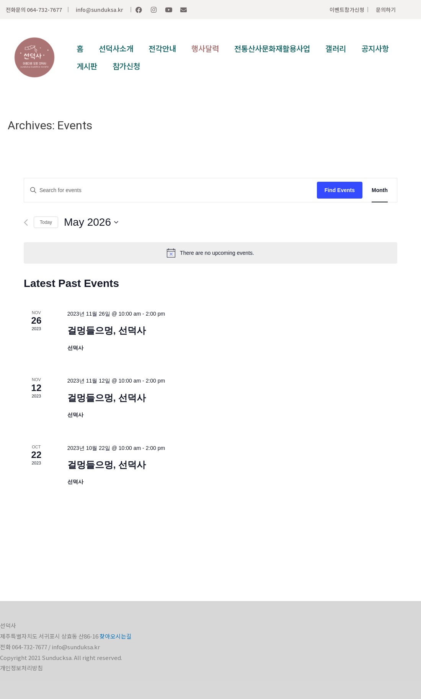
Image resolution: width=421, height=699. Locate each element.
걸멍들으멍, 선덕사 (106, 330)
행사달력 (205, 48)
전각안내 (162, 48)
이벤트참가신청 (347, 9)
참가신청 (126, 66)
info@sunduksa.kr (99, 9)
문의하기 (386, 9)
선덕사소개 (116, 48)
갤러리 (335, 48)
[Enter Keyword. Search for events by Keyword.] (170, 190)
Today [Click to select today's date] (46, 222)
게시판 (87, 66)
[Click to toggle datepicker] (91, 222)
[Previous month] (26, 222)
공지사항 (375, 48)
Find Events (340, 190)
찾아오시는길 (116, 636)
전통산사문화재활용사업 (272, 48)
